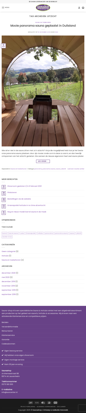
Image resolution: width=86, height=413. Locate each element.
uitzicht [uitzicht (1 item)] (78, 233)
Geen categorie (8, 251)
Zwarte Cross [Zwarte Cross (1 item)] (7, 237)
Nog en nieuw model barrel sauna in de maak (26, 212)
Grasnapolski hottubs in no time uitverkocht (26, 205)
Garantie (5, 339)
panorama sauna (49, 169)
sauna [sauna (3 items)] (72, 233)
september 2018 (9, 294)
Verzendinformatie (10, 326)
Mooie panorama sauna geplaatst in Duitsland (43, 26)
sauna (58, 169)
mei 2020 (5, 277)
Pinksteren (12, 192)
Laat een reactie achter (76, 169)
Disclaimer (61, 407)
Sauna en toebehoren (43, 22)
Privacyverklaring (28, 407)
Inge (56, 32)
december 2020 (9, 273)
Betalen (5, 322)
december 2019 (8, 281)
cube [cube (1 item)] (22, 233)
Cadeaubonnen (8, 344)
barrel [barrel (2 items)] (4, 233)
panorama (38, 169)
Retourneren (7, 331)
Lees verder (43, 161)
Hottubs (5, 255)
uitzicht (63, 169)
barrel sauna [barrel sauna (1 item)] (13, 233)
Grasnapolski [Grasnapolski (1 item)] (30, 233)
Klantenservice (8, 335)
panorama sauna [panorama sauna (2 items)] (61, 233)
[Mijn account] (79, 7)
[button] (5, 7)
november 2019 (8, 286)
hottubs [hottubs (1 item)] (40, 233)
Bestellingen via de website (19, 199)
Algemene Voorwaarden (46, 407)
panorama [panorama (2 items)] (49, 233)
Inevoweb (64, 410)
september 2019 (9, 290)
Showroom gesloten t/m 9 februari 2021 (24, 186)
